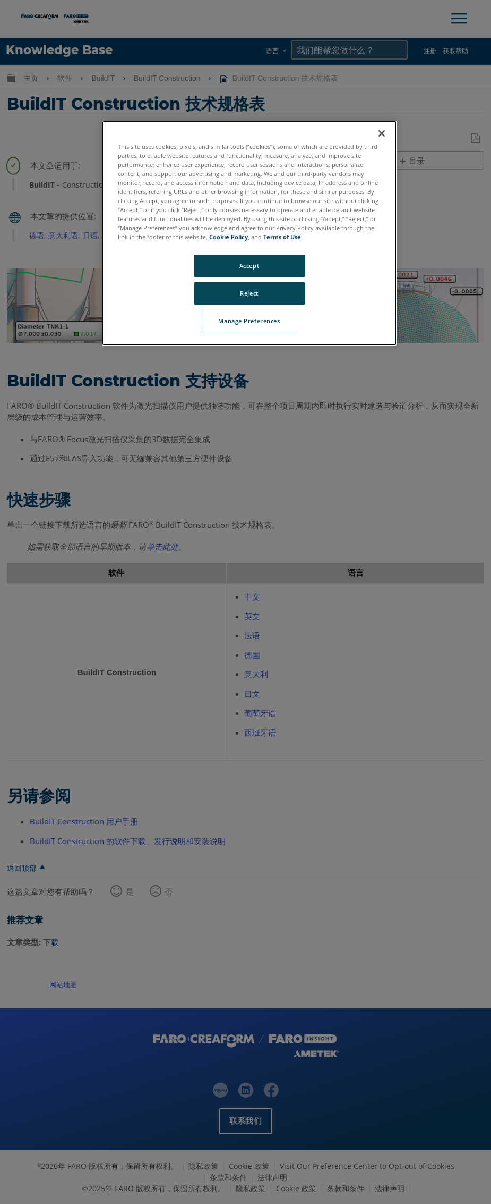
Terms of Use (282, 237)
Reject (249, 293)
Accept (249, 266)
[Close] (381, 133)
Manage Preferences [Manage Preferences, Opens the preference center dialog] (249, 321)
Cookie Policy (228, 237)
